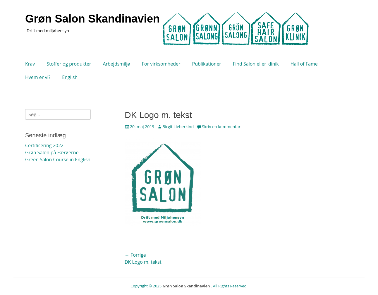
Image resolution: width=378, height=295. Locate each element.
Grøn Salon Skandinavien (92, 19)
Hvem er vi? (37, 77)
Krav (30, 64)
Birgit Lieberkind (178, 126)
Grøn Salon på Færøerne (51, 152)
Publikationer (206, 64)
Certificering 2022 (44, 145)
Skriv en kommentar (221, 126)
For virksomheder (161, 64)
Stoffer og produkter (69, 64)
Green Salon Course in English (57, 159)
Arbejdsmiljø (116, 64)
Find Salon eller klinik (256, 64)
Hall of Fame (304, 64)
